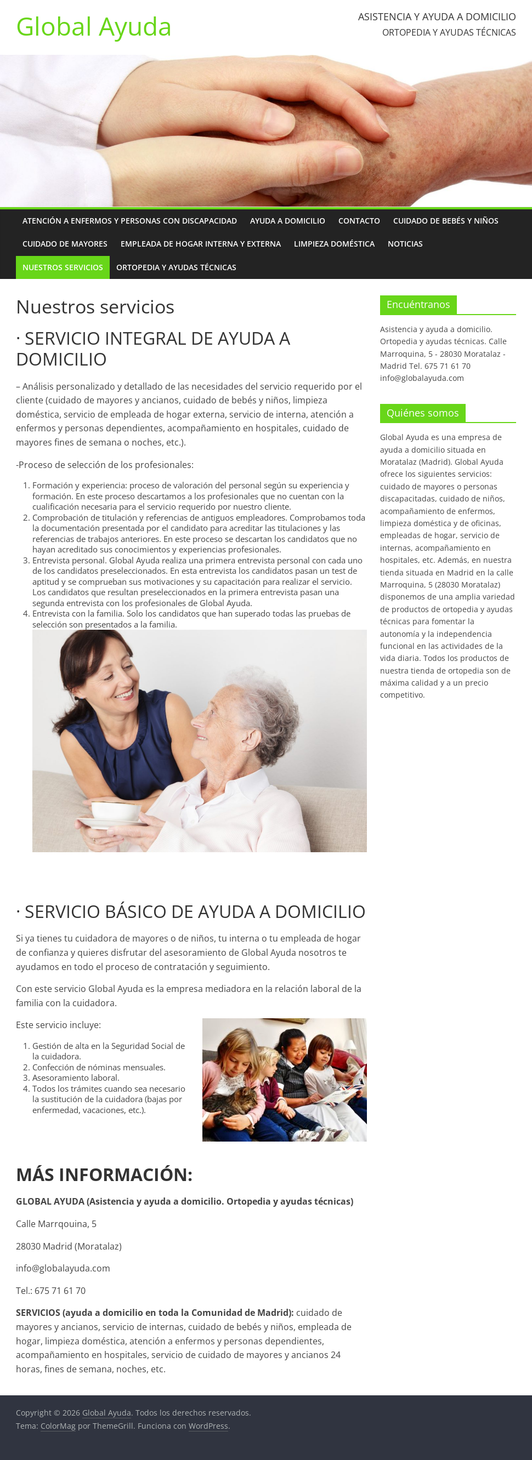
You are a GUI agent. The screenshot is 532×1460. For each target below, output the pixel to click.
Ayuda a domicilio (287, 220)
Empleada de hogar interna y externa (201, 243)
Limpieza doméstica (334, 243)
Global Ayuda (94, 26)
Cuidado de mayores (64, 243)
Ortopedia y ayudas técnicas (176, 267)
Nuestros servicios (62, 267)
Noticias (405, 243)
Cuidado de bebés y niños (446, 220)
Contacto (359, 220)
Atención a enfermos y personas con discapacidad (129, 220)
